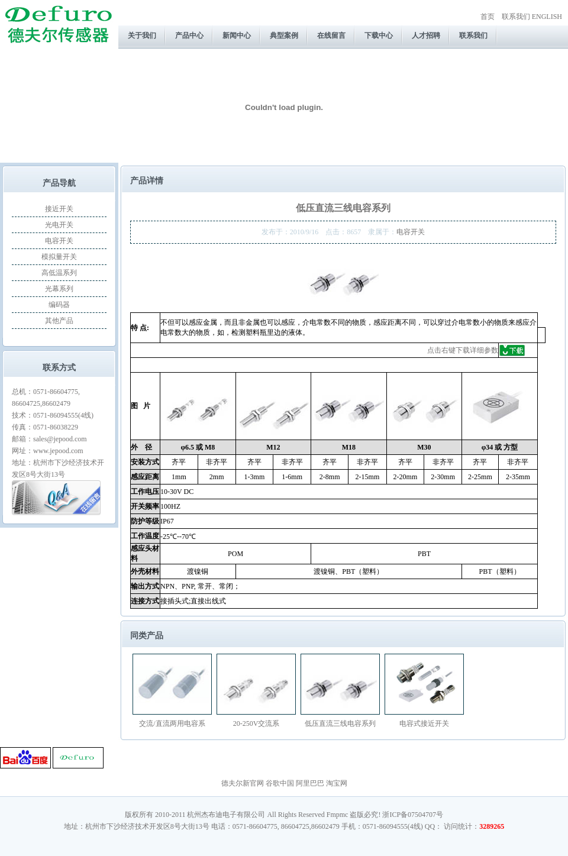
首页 (487, 16)
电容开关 (59, 241)
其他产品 (59, 320)
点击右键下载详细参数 (462, 350)
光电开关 (59, 225)
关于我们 (142, 35)
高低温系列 (59, 273)
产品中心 (189, 35)
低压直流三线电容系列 (340, 723)
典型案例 (284, 35)
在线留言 (331, 35)
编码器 (59, 305)
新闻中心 (236, 35)
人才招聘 (426, 35)
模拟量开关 (59, 257)
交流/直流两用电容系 (172, 723)
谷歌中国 (280, 783)
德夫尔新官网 (242, 783)
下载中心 (378, 35)
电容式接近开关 (424, 723)
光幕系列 (59, 289)
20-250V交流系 (256, 723)
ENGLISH (547, 16)
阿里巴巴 (310, 783)
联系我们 (516, 16)
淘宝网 (336, 783)
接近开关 (59, 209)
